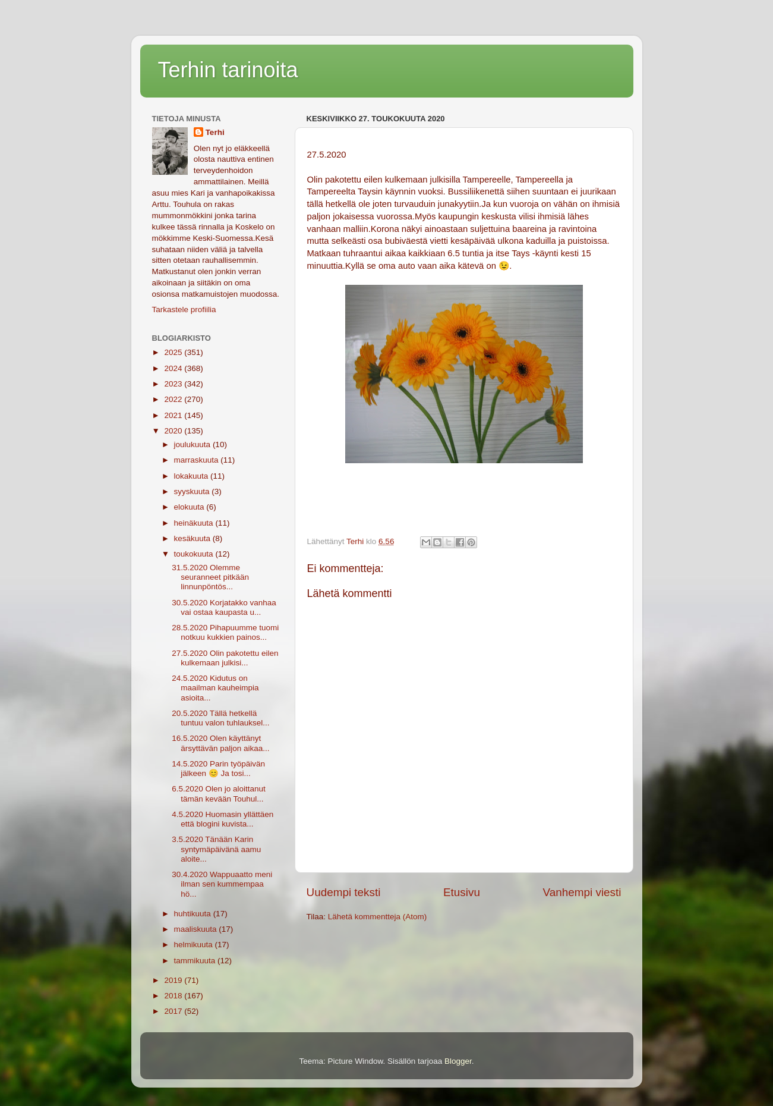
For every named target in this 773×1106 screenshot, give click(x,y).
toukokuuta (195, 553)
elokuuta (190, 506)
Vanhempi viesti (582, 892)
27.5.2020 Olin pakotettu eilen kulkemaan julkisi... (225, 658)
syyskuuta (193, 491)
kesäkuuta (193, 538)
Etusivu (461, 892)
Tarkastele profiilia (184, 309)
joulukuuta (193, 444)
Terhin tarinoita (228, 70)
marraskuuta (197, 459)
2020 (174, 430)
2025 (174, 352)
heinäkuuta (195, 523)
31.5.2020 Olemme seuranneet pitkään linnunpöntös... (210, 577)
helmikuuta (194, 944)
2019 (174, 980)
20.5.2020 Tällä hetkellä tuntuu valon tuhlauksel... (220, 718)
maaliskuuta (196, 929)
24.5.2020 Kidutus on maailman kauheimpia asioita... (215, 688)
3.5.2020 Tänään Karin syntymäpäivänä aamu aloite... (216, 849)
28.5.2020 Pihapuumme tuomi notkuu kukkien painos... (225, 632)
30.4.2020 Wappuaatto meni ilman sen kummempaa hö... (222, 884)
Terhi (215, 132)
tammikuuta (196, 960)
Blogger (458, 1061)
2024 (174, 368)
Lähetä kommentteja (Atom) (377, 916)
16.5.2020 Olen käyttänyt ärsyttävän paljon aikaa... (220, 743)
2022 (174, 399)
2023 (174, 383)
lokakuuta (192, 476)
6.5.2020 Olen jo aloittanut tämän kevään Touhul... (219, 793)
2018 (174, 995)
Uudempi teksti (344, 892)
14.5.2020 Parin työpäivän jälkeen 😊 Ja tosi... (218, 768)
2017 (174, 1011)
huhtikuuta (193, 913)
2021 (174, 415)
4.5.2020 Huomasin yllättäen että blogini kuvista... (222, 819)
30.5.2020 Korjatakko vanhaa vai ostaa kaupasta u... (224, 607)
